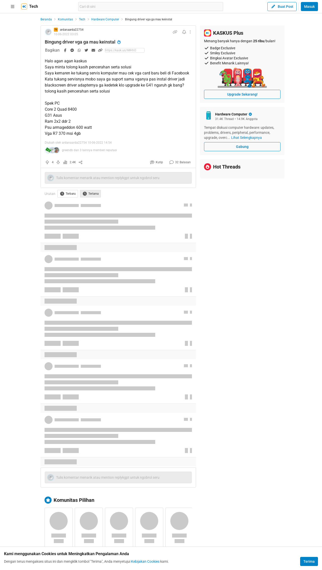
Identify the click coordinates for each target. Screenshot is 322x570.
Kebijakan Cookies (145, 561)
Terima (309, 561)
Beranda (46, 19)
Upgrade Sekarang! (242, 94)
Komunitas (65, 19)
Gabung (242, 147)
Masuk (309, 7)
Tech (82, 19)
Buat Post (282, 6)
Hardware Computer (105, 19)
